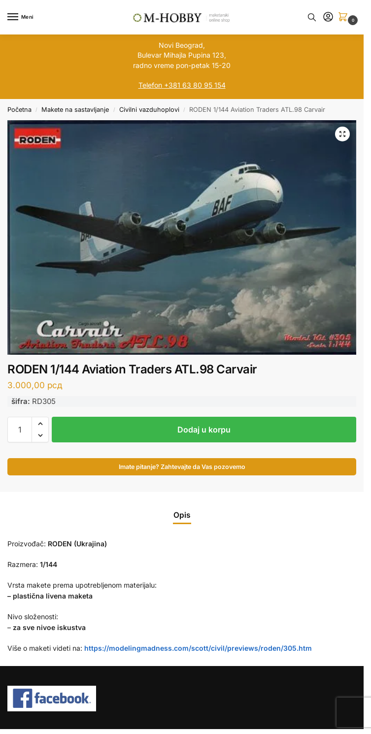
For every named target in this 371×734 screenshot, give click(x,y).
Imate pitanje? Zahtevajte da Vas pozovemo (182, 466)
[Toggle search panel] (312, 17)
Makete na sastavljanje (75, 109)
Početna (19, 109)
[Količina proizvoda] (19, 429)
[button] (345, 17)
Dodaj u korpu (204, 429)
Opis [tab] (182, 515)
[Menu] (22, 17)
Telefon (150, 85)
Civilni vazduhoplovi (149, 109)
